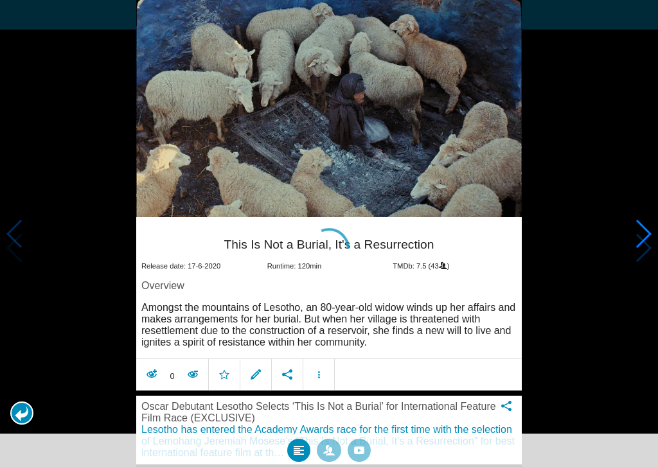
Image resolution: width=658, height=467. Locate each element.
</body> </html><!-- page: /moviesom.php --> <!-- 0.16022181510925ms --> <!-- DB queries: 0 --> (329, 233)
